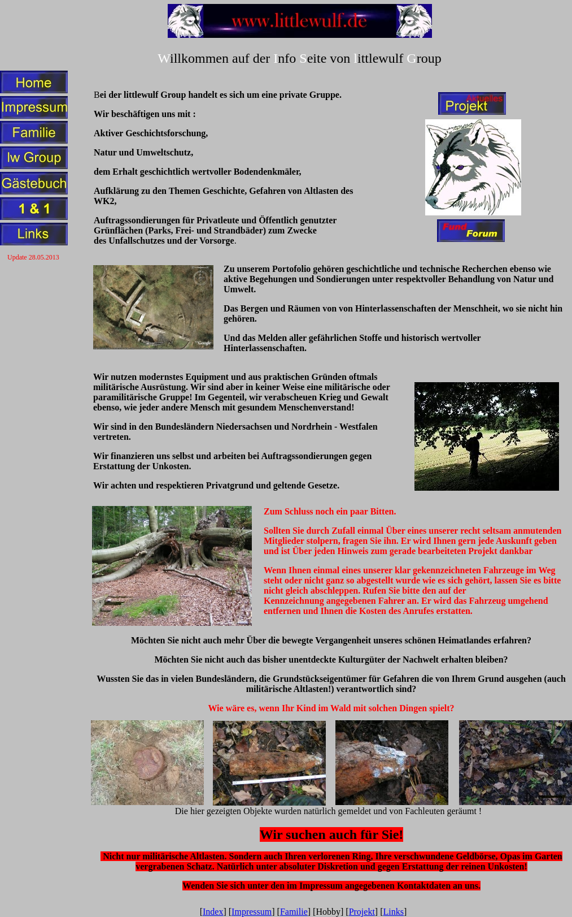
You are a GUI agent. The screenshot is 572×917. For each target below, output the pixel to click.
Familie (294, 911)
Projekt (362, 911)
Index (213, 911)
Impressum (252, 911)
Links (393, 911)
